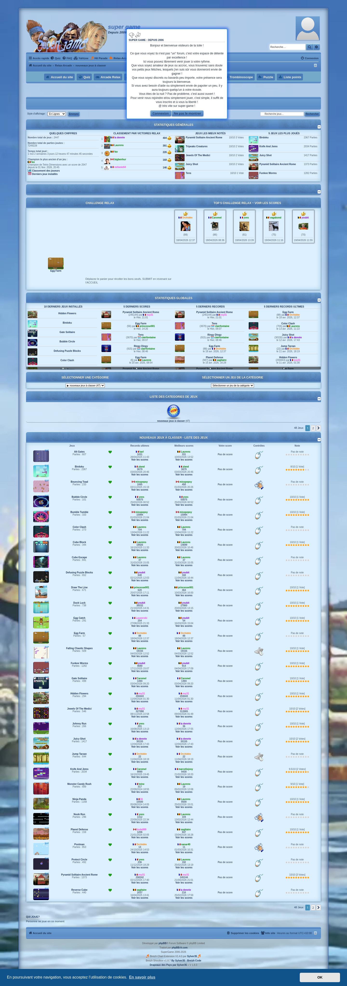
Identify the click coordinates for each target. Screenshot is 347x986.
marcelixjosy (185, 769)
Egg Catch (79, 618)
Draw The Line (79, 587)
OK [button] (320, 977)
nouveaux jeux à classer (171, 421)
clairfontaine (148, 337)
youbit (305, 217)
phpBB (163, 943)
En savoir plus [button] (142, 977)
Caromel (216, 217)
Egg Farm (55, 270)
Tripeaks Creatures (196, 146)
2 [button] (313, 428)
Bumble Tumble (79, 512)
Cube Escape (79, 557)
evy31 (150, 315)
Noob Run (79, 814)
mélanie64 (120, 167)
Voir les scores (267, 203)
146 (167, 168)
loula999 (141, 829)
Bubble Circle (67, 341)
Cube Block (79, 542)
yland (141, 466)
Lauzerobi (141, 618)
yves (246, 217)
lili (141, 799)
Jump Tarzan (288, 346)
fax (33, 162)
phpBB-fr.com (179, 947)
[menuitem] (55, 58)
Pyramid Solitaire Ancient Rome (204, 137)
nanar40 (185, 844)
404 (167, 138)
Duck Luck (79, 603)
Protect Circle (79, 859)
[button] (318, 428)
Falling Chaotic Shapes (79, 648)
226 (167, 152)
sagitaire (222, 360)
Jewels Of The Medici (198, 155)
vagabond (275, 217)
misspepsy (141, 481)
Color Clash (67, 360)
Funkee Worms (268, 173)
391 (167, 146)
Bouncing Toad (79, 481)
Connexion (161, 113)
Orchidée (187, 217)
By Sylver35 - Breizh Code (186, 960)
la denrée (119, 137)
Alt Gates (79, 451)
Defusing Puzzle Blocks (67, 351)
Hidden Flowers (67, 313)
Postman (79, 844)
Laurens (119, 145)
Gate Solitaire (67, 332)
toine (141, 784)
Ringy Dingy (141, 346)
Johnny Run (80, 723)
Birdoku (264, 137)
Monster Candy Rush (79, 784)
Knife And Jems (269, 146)
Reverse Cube (79, 890)
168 (167, 160)
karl (141, 451)
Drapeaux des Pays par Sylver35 (168, 965)
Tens (188, 173)
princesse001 (147, 326)
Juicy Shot (192, 164)
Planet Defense (214, 357)
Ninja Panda (79, 799)
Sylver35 (192, 956)
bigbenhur (120, 159)
